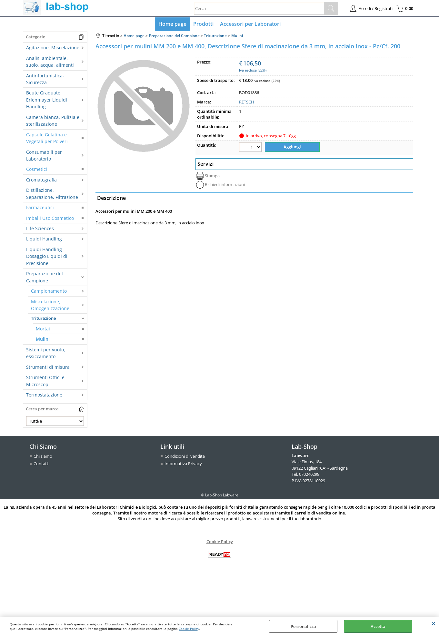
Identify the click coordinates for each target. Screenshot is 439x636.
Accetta (378, 626)
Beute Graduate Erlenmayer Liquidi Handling (46, 100)
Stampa (212, 176)
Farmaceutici (40, 208)
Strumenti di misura (48, 367)
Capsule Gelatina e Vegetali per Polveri (47, 138)
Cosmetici (36, 170)
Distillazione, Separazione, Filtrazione (52, 194)
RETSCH (246, 102)
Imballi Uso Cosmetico (50, 218)
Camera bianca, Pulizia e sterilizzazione (52, 120)
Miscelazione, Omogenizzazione (50, 305)
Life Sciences (40, 229)
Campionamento (49, 292)
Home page (173, 24)
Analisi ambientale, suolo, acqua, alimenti (50, 61)
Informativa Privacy (183, 464)
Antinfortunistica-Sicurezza (45, 79)
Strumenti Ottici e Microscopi (45, 381)
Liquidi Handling (44, 239)
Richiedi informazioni (225, 185)
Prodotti (203, 24)
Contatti (41, 464)
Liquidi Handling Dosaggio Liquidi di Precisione (46, 257)
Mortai (43, 329)
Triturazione (43, 319)
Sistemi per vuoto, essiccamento (45, 353)
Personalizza (303, 626)
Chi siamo (43, 456)
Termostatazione (44, 395)
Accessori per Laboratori (250, 24)
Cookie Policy (189, 628)
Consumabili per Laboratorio (44, 155)
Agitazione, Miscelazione (52, 48)
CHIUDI (434, 623)
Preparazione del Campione (44, 277)
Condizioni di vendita (185, 456)
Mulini (43, 340)
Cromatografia (41, 180)
